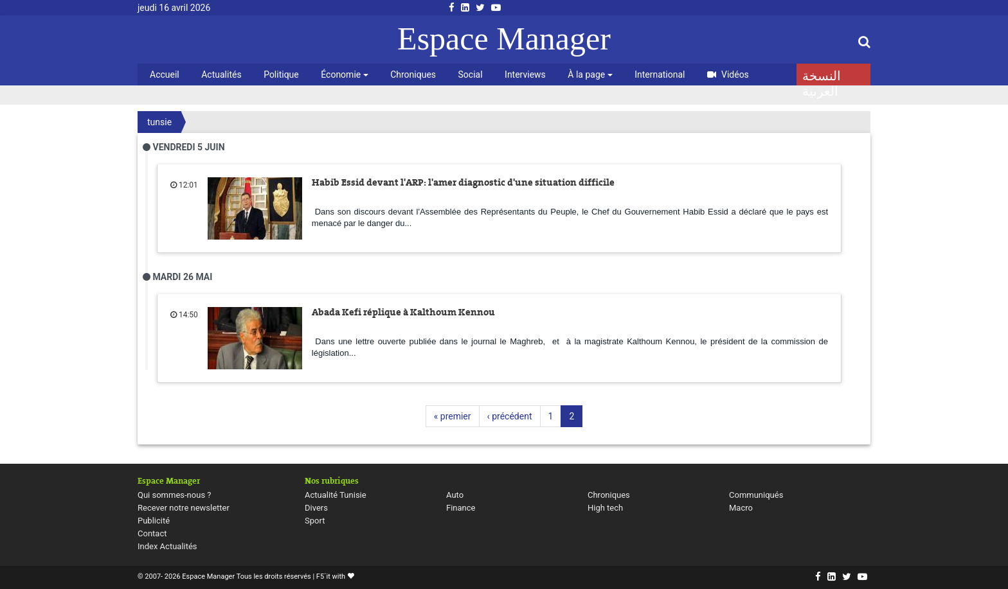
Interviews (525, 74)
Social (470, 74)
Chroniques (413, 74)
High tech (605, 508)
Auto (455, 495)
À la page (590, 74)
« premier (452, 416)
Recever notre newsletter (184, 508)
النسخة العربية (821, 77)
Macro (741, 508)
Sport (315, 520)
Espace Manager (504, 39)
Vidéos (728, 74)
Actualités (221, 74)
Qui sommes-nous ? (174, 495)
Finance (460, 508)
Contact (152, 533)
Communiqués (756, 495)
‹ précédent (509, 416)
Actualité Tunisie (335, 495)
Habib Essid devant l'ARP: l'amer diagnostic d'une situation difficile (463, 182)
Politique (281, 74)
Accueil (164, 74)
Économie (344, 74)
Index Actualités (167, 546)
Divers (316, 508)
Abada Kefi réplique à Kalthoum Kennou (403, 312)
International (659, 74)
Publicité (154, 520)
